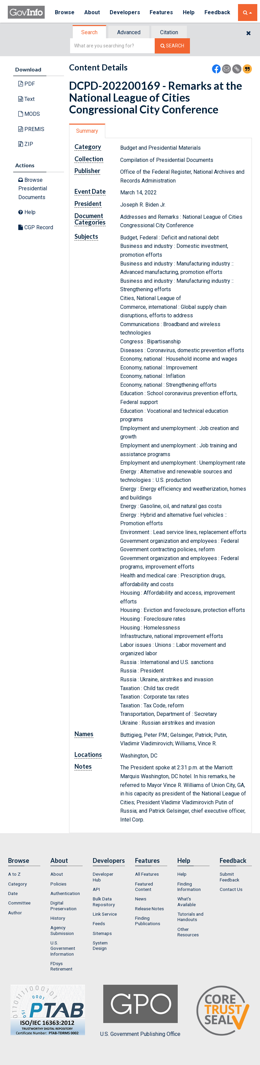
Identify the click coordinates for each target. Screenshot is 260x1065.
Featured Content (144, 886)
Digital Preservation (63, 905)
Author (15, 912)
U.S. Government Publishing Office (140, 1011)
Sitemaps (102, 933)
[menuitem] (24, 874)
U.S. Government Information (62, 948)
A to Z (14, 874)
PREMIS (31, 129)
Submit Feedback (229, 876)
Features (162, 12)
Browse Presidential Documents (32, 188)
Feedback (218, 12)
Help (189, 12)
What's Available (186, 901)
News (140, 898)
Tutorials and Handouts (190, 916)
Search (89, 32)
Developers (125, 12)
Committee (19, 903)
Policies (58, 884)
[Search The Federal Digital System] (172, 46)
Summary (87, 131)
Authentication (65, 893)
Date (13, 893)
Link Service (105, 914)
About (92, 12)
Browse (64, 12)
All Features (147, 874)
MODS (29, 114)
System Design (100, 945)
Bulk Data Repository (104, 901)
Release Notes (149, 908)
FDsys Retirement (61, 966)
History (57, 918)
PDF (26, 84)
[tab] (89, 32)
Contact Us (231, 889)
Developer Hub (103, 876)
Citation (169, 32)
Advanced (128, 32)
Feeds (99, 923)
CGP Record (35, 227)
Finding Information (189, 886)
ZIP (25, 144)
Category (17, 884)
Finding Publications (147, 920)
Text (26, 99)
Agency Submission (62, 930)
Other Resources (188, 931)
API (96, 889)
